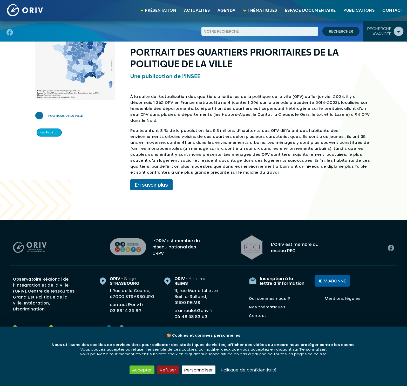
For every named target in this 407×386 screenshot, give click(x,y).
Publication (49, 132)
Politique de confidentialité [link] (249, 369)
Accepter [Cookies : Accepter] (142, 369)
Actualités (197, 10)
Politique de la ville (65, 116)
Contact (392, 10)
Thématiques (262, 10)
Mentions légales (343, 297)
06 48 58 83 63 (190, 315)
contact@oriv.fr (126, 303)
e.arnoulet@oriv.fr (193, 309)
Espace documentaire (310, 10)
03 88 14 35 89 (125, 309)
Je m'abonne (332, 279)
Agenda (226, 10)
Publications (359, 10)
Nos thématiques (267, 305)
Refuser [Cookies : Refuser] (168, 369)
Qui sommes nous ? (269, 297)
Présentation (160, 10)
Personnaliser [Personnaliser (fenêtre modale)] (198, 369)
